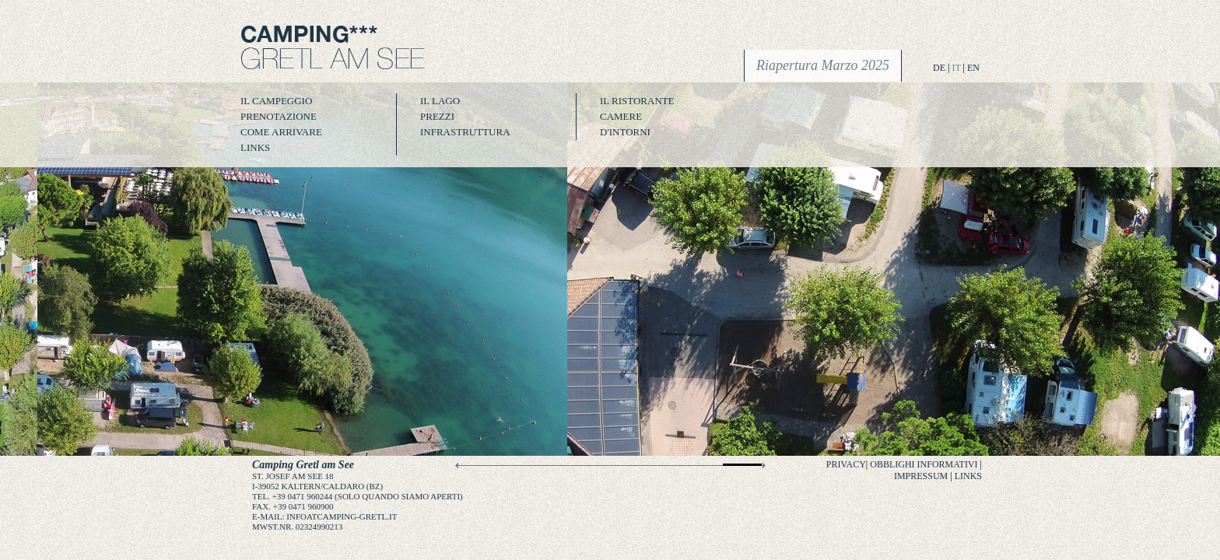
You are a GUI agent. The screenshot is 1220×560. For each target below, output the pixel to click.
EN (973, 67)
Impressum (921, 476)
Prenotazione (278, 116)
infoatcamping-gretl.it (341, 516)
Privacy (846, 464)
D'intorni (625, 132)
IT (956, 67)
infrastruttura (465, 132)
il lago (440, 101)
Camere (621, 116)
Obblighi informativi (923, 464)
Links (255, 147)
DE (939, 67)
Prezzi (437, 116)
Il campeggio (276, 101)
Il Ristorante (637, 101)
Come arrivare (281, 132)
